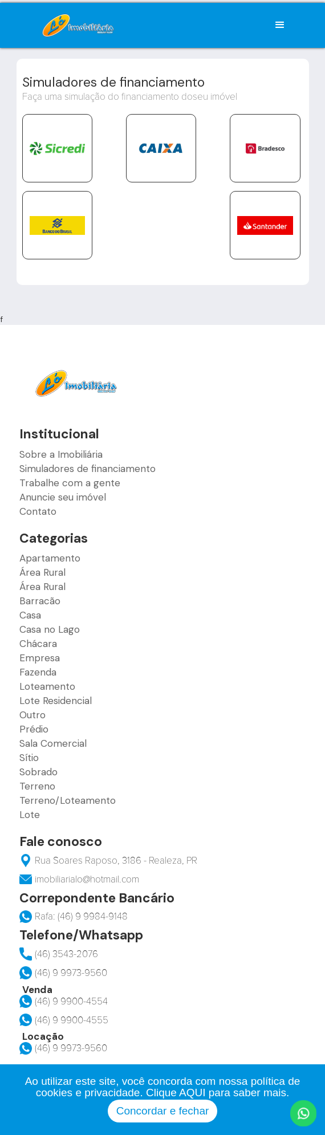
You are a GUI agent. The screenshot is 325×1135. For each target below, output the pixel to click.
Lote (29, 814)
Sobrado (38, 772)
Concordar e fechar (162, 1111)
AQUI (192, 1093)
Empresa (39, 658)
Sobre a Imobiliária (61, 454)
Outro (32, 715)
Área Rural (42, 572)
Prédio (33, 729)
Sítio (29, 757)
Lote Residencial (55, 700)
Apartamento (49, 558)
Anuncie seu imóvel (62, 497)
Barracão (39, 601)
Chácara (38, 643)
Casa (30, 615)
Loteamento (47, 686)
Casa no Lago (49, 629)
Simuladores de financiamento (87, 468)
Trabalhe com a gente (69, 483)
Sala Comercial (53, 743)
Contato (37, 511)
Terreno (37, 786)
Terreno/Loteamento (67, 800)
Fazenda (37, 672)
